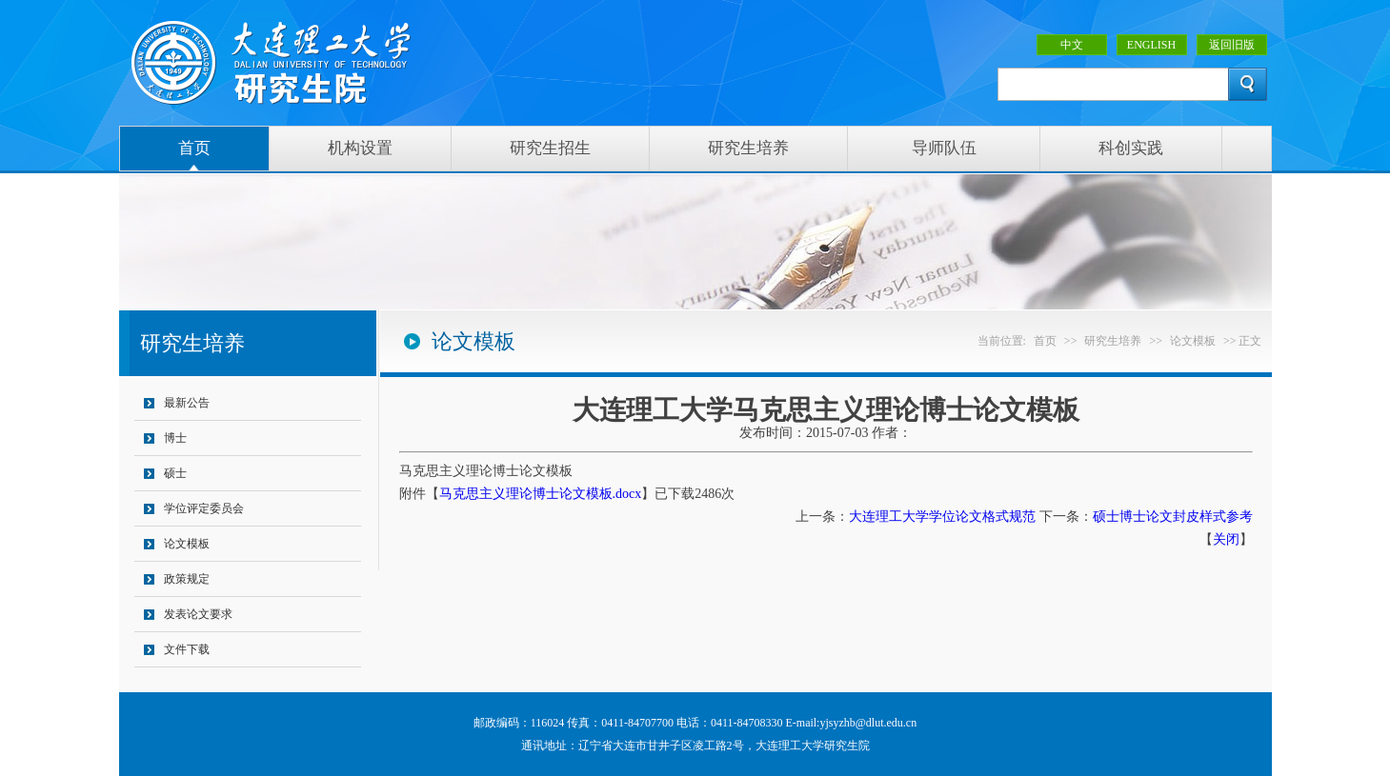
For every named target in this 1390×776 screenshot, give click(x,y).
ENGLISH (1151, 44)
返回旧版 (1232, 44)
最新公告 (187, 402)
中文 (1071, 44)
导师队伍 (944, 148)
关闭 (1226, 539)
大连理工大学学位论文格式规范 (942, 516)
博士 (175, 438)
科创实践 (1130, 148)
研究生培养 (748, 148)
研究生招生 (550, 148)
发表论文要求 (198, 614)
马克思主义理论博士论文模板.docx (540, 494)
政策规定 (187, 579)
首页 (194, 148)
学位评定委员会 (204, 508)
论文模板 (187, 543)
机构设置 (360, 148)
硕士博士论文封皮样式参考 (1173, 516)
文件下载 (187, 649)
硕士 (175, 473)
